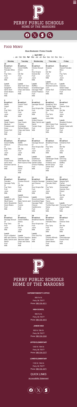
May (32, 57)
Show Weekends (31, 51)
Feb (20, 57)
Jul (40, 57)
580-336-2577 (41, 353)
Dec (60, 57)
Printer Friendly (46, 51)
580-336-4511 (41, 303)
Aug (44, 57)
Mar (24, 57)
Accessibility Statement (39, 378)
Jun (37, 57)
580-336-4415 (41, 320)
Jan (16, 57)
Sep (48, 57)
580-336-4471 (41, 369)
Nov (56, 57)
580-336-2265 (41, 336)
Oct (52, 57)
